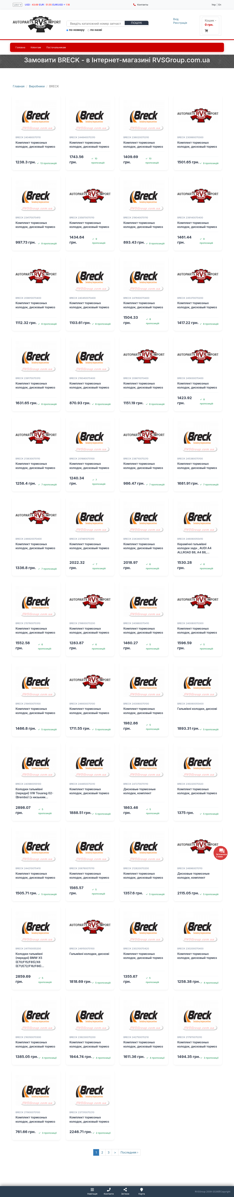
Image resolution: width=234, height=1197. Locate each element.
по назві (95, 30)
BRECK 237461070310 (81, 538)
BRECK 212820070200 (136, 868)
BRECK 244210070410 (28, 868)
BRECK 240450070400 (82, 297)
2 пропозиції (102, 1132)
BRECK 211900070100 (28, 1112)
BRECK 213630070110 (28, 458)
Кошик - (210, 25)
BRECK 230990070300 (190, 137)
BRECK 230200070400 (190, 948)
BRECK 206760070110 (81, 868)
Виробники (37, 86)
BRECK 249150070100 (82, 948)
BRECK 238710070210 (135, 458)
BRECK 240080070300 (190, 623)
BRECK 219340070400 (82, 378)
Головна (20, 47)
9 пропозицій (209, 163)
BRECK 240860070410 (136, 623)
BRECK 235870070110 (81, 217)
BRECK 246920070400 (29, 538)
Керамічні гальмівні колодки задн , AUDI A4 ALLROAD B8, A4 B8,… (194, 548)
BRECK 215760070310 (28, 623)
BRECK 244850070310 (82, 783)
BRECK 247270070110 (135, 783)
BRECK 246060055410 (190, 538)
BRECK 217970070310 (189, 1037)
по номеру (75, 30)
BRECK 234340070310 (136, 538)
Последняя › (129, 1152)
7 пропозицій (47, 484)
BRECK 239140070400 (190, 217)
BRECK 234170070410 (28, 217)
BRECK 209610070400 (28, 297)
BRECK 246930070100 (82, 703)
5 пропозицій (47, 729)
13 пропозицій (47, 163)
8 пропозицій (47, 323)
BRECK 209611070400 (136, 378)
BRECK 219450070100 (28, 703)
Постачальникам (56, 47)
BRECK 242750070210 (136, 1037)
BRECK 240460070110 (28, 137)
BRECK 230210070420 (136, 948)
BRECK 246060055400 (190, 703)
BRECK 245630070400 (190, 378)
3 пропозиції (209, 1057)
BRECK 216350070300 (28, 1037)
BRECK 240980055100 (28, 783)
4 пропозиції (209, 982)
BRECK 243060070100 (136, 703)
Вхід (176, 19)
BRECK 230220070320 (190, 783)
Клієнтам (36, 47)
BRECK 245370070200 (190, 297)
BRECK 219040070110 (135, 217)
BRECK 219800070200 (82, 623)
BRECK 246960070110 (189, 868)
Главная (18, 86)
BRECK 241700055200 (28, 948)
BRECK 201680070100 (82, 458)
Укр (214, 4)
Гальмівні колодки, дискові (197, 709)
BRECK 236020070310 (136, 137)
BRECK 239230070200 (82, 1037)
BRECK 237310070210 (81, 1112)
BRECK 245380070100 (190, 458)
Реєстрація (180, 22)
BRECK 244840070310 (82, 137)
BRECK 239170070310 (28, 378)
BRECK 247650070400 (136, 297)
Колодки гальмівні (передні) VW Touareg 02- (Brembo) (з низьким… (34, 793)
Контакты (140, 4)
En (219, 4)
